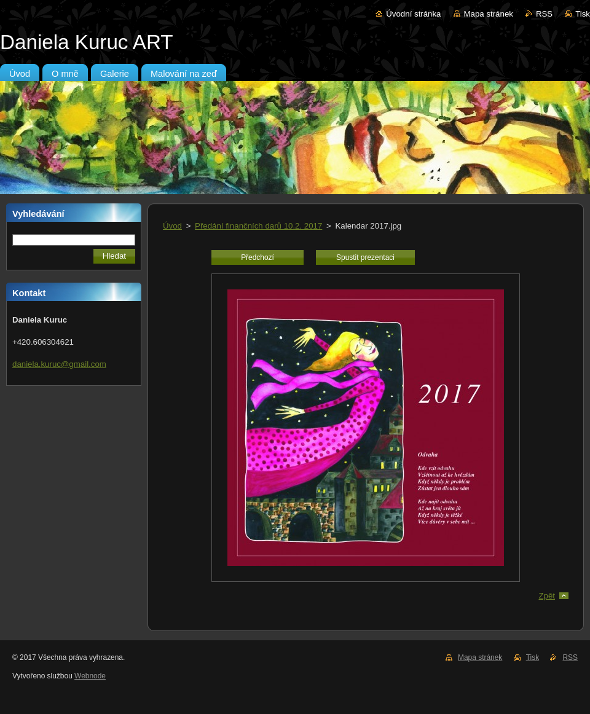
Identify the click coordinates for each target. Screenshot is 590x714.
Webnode (90, 676)
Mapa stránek (488, 13)
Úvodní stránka (413, 13)
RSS (544, 13)
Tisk (582, 13)
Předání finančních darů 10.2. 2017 (258, 225)
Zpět (546, 595)
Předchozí (257, 257)
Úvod (172, 225)
